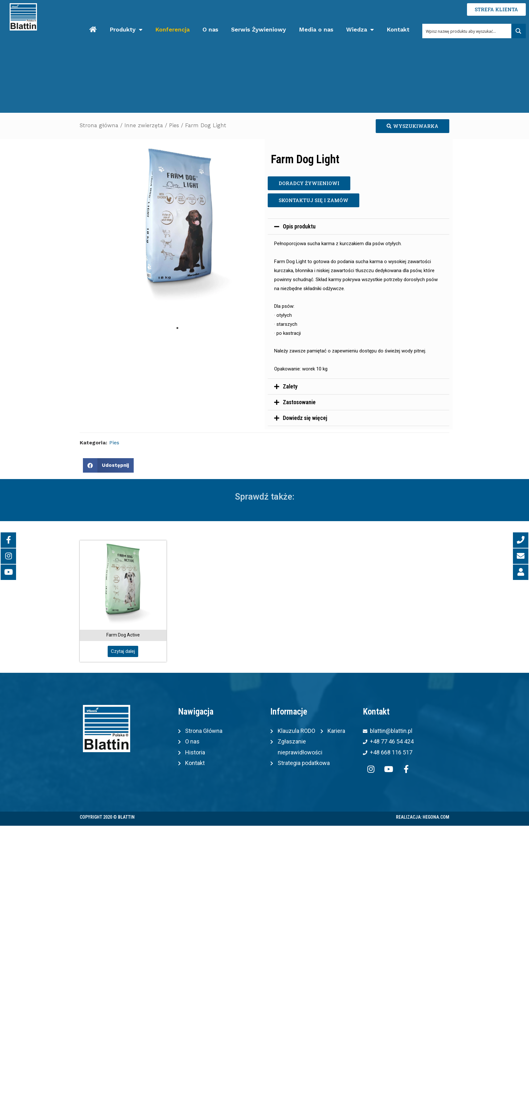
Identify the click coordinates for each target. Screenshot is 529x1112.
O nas (210, 29)
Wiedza (360, 29)
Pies (174, 125)
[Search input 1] (467, 31)
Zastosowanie (299, 402)
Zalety (290, 386)
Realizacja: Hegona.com (422, 817)
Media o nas (316, 29)
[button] (412, 126)
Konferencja (172, 29)
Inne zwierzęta (143, 125)
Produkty (126, 29)
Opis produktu (299, 226)
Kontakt (398, 29)
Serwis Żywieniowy (258, 29)
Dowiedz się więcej (305, 417)
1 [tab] (177, 328)
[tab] (358, 226)
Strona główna (99, 125)
